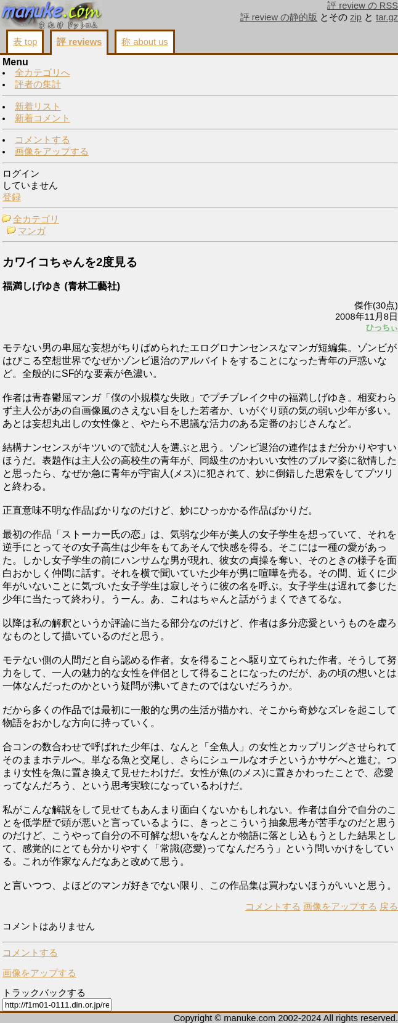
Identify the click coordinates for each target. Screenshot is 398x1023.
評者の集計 (38, 84)
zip (356, 17)
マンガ (32, 231)
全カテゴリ (36, 219)
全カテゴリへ (42, 73)
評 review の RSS (362, 5)
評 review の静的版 (279, 17)
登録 (11, 197)
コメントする (42, 140)
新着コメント (42, 118)
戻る (389, 907)
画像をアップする (52, 151)
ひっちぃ (382, 327)
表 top (25, 42)
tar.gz (387, 17)
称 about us (144, 42)
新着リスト (38, 106)
